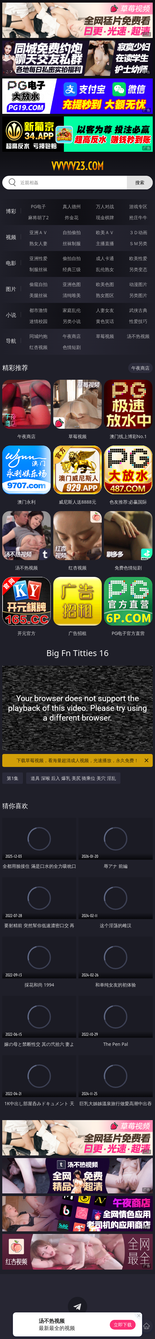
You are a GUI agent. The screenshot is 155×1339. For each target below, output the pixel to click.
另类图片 (138, 295)
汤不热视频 (138, 336)
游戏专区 (138, 206)
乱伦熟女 (105, 269)
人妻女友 (105, 310)
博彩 (11, 211)
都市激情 (38, 310)
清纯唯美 (72, 295)
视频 (11, 237)
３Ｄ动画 (138, 232)
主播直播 (105, 243)
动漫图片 (138, 284)
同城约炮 (38, 336)
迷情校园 (38, 321)
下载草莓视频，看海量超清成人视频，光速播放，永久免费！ (83, 760)
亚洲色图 (72, 284)
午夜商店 (72, 336)
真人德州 (72, 206)
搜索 (139, 182)
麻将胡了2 (38, 217)
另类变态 (138, 269)
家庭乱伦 (72, 310)
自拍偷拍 (72, 232)
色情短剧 (72, 347)
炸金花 (71, 217)
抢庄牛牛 (138, 217)
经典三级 (72, 269)
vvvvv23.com (77, 166)
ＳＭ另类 (138, 243)
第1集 (12, 778)
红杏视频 (38, 347)
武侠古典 (138, 310)
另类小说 (72, 321)
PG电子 (38, 206)
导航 (11, 340)
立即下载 (123, 1324)
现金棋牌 (105, 217)
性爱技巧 (138, 321)
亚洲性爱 (38, 258)
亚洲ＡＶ (38, 232)
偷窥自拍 (38, 284)
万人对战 (105, 206)
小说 (11, 314)
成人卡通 (105, 258)
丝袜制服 (72, 243)
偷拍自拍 (72, 258)
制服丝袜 (38, 269)
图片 (11, 289)
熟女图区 (105, 295)
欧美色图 (105, 284)
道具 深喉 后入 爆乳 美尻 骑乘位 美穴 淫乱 (73, 778)
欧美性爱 (138, 258)
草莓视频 (105, 336)
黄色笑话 (105, 321)
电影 (11, 263)
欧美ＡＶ (105, 232)
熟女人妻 (38, 243)
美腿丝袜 (38, 295)
